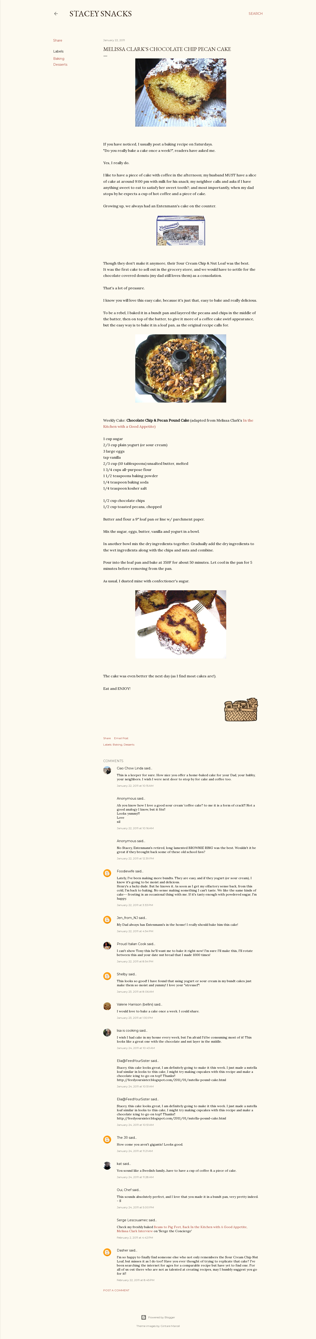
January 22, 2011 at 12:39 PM (135, 858)
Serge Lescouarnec (132, 1220)
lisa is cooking (127, 1031)
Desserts (60, 65)
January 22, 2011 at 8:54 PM (135, 961)
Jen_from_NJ (127, 918)
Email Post (121, 738)
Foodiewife (125, 871)
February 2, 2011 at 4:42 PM (135, 1237)
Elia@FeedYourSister (133, 1061)
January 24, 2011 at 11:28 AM (135, 1177)
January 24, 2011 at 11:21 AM (135, 1151)
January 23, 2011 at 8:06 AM (135, 991)
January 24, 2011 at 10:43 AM (136, 1048)
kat (119, 1164)
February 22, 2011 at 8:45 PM (135, 1280)
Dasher (122, 1250)
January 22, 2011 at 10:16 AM (135, 828)
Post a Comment (116, 1290)
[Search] (256, 13)
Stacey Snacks (101, 13)
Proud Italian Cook (131, 944)
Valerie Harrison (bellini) (135, 1004)
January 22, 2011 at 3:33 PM (135, 905)
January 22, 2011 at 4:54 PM (135, 931)
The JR (122, 1138)
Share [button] (57, 40)
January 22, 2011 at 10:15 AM (135, 785)
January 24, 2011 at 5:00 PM (135, 1207)
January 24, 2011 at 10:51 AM (135, 1086)
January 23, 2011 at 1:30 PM (135, 1017)
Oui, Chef (124, 1190)
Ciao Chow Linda (130, 768)
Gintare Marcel (170, 1326)
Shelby (122, 974)
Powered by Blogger (158, 1317)
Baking (58, 59)
